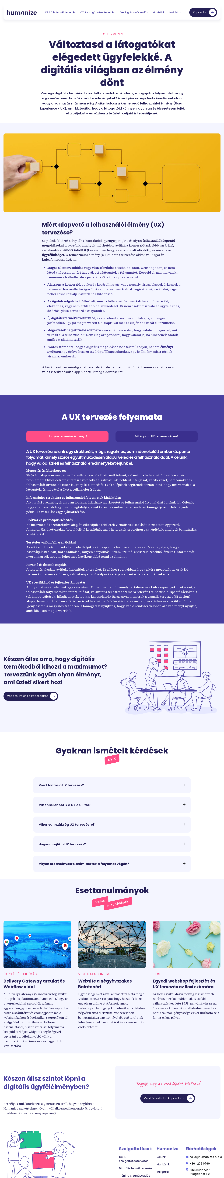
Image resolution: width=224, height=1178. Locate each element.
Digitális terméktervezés (60, 12)
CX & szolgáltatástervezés (133, 1159)
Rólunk (161, 1157)
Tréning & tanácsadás (134, 12)
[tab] (67, 436)
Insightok (175, 12)
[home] (22, 12)
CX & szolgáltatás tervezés (97, 12)
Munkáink (158, 12)
